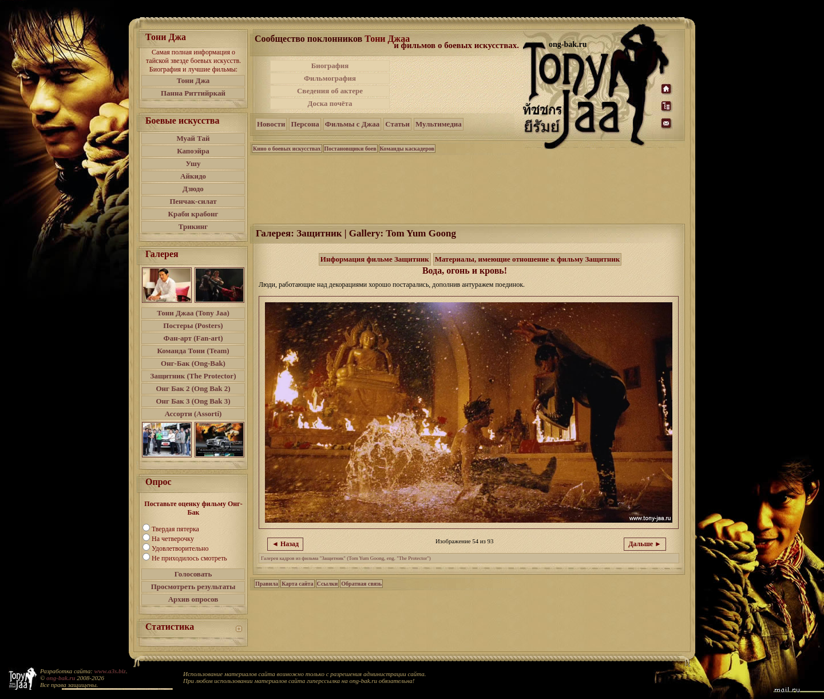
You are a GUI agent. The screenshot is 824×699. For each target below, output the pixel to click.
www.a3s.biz (110, 671)
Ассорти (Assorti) (193, 413)
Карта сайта (297, 583)
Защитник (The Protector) (193, 376)
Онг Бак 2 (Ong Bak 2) (193, 388)
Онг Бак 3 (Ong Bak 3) (193, 401)
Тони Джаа (387, 39)
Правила (266, 583)
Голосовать (193, 574)
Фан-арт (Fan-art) (193, 338)
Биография (330, 65)
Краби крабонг (193, 214)
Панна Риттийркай (193, 93)
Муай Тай (192, 138)
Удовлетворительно (180, 548)
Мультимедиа (438, 124)
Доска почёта (329, 103)
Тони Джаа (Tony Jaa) (193, 313)
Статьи (397, 124)
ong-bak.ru (60, 677)
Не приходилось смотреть (189, 558)
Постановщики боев (350, 148)
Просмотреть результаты (193, 586)
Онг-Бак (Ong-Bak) (193, 363)
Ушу (193, 163)
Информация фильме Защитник (374, 259)
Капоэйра (193, 151)
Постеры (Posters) (193, 325)
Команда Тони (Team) (193, 350)
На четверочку (173, 539)
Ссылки (327, 583)
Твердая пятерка (175, 529)
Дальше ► (644, 544)
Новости (271, 124)
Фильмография (330, 78)
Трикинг (193, 226)
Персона (305, 124)
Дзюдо (193, 188)
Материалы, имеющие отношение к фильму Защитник (527, 259)
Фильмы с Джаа (352, 124)
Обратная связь (361, 583)
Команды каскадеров (407, 148)
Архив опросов (193, 599)
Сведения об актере (330, 90)
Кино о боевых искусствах (287, 148)
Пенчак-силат (192, 201)
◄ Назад (285, 544)
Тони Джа (193, 80)
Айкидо (193, 176)
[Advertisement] (457, 84)
